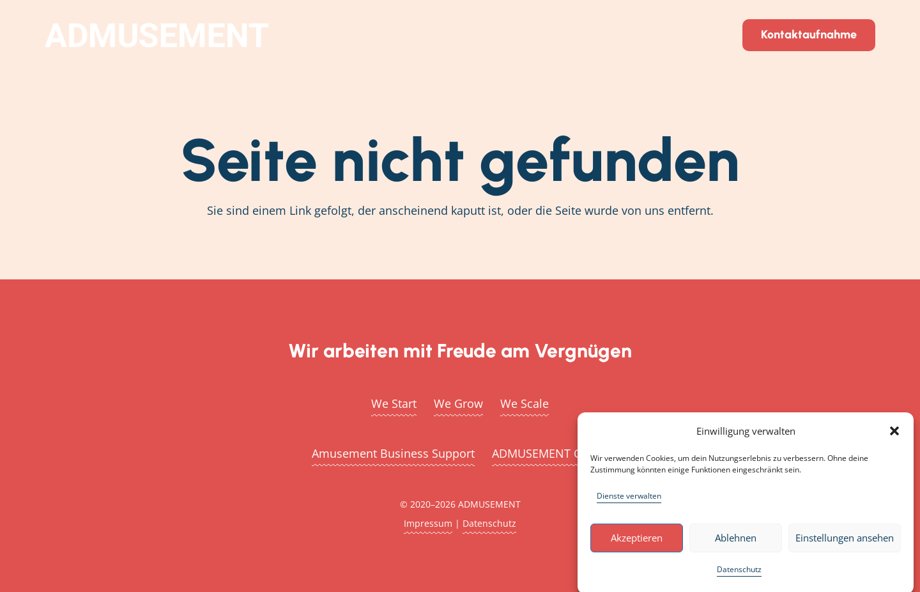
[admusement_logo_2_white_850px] (156, 35)
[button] (894, 434)
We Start (394, 403)
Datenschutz (739, 573)
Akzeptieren (637, 542)
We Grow (458, 403)
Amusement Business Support (393, 453)
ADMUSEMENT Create (550, 453)
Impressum (428, 523)
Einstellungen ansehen (844, 542)
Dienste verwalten (629, 499)
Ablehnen (735, 542)
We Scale (524, 403)
